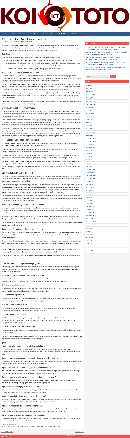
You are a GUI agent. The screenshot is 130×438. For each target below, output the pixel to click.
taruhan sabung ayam (54, 426)
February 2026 (90, 95)
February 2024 (90, 169)
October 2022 (90, 219)
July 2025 (89, 116)
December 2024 (91, 138)
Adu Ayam (9, 426)
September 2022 (91, 222)
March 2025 (89, 129)
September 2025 (91, 110)
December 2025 (91, 101)
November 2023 (91, 178)
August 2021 (90, 237)
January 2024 (90, 172)
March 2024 (89, 166)
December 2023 (91, 175)
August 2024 (90, 150)
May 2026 (89, 85)
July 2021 (89, 240)
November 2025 (91, 104)
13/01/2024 (13, 41)
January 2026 (90, 98)
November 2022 (91, 215)
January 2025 (90, 135)
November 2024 (91, 141)
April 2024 (89, 163)
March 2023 (89, 203)
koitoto (6, 41)
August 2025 (90, 113)
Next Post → (79, 431)
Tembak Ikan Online (76, 34)
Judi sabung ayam (17, 426)
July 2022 (89, 228)
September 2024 (91, 147)
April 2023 (89, 200)
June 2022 (89, 231)
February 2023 (90, 206)
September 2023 (91, 184)
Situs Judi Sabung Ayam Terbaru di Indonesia (24, 39)
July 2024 (89, 153)
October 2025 (90, 107)
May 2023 (89, 197)
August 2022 (90, 225)
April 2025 (89, 126)
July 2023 (89, 191)
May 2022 (89, 234)
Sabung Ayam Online (19, 34)
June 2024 (89, 157)
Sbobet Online (33, 34)
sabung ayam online (41, 426)
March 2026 (89, 91)
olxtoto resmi (89, 250)
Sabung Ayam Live (29, 426)
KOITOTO (79, 435)
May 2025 (89, 122)
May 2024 (89, 160)
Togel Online (6, 34)
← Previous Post (7, 431)
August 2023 (90, 188)
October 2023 (90, 181)
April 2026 (89, 88)
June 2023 (89, 194)
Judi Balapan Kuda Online (59, 34)
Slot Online (44, 34)
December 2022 (91, 212)
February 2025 (90, 132)
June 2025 (89, 119)
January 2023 (90, 209)
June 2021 (89, 243)
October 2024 (90, 144)
